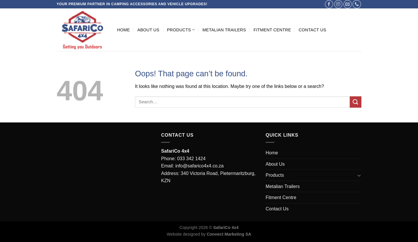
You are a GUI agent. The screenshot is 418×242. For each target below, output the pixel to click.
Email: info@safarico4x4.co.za (192, 165)
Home (123, 30)
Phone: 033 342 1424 (183, 158)
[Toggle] (359, 175)
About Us (148, 30)
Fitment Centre (272, 30)
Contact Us (312, 30)
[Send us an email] (347, 4)
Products (181, 29)
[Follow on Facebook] (329, 4)
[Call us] (356, 4)
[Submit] (355, 102)
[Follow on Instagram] (338, 4)
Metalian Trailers (224, 30)
